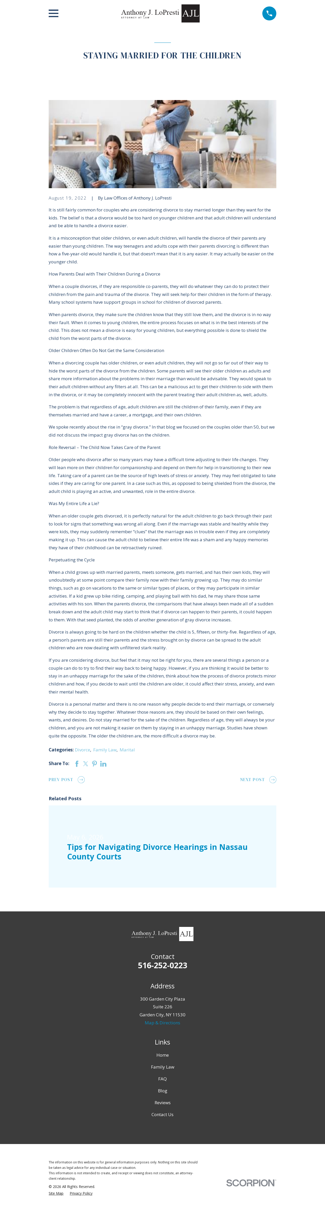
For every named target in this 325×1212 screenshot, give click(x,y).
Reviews (163, 1103)
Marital (127, 750)
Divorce (82, 750)
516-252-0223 (162, 965)
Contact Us (162, 1114)
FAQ (162, 1079)
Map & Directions (162, 1023)
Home (162, 1055)
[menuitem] (56, 1193)
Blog (162, 1091)
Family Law (105, 750)
